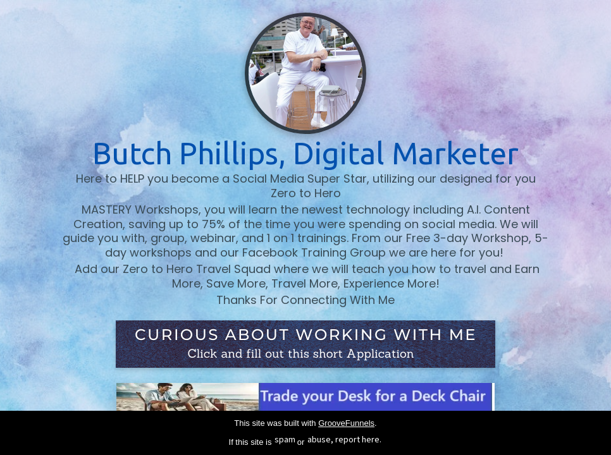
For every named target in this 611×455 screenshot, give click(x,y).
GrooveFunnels (346, 423)
